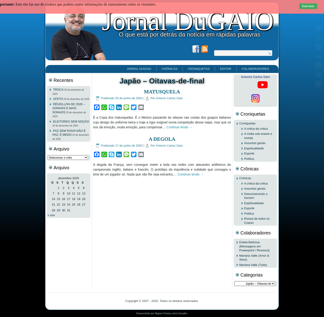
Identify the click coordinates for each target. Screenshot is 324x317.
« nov (51, 215)
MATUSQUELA (162, 92)
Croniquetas (198, 69)
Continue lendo (179, 127)
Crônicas (170, 69)
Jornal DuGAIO (188, 21)
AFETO (58, 99)
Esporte (249, 153)
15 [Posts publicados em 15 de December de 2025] (58, 199)
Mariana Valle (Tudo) (253, 265)
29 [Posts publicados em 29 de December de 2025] (58, 210)
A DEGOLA (162, 139)
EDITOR (225, 69)
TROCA (58, 89)
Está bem (308, 6)
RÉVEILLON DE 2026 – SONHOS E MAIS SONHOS (68, 108)
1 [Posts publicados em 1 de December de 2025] (58, 188)
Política (249, 158)
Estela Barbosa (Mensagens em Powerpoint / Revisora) (254, 246)
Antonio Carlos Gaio (169, 98)
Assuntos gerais (255, 143)
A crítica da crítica (256, 128)
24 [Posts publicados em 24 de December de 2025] (68, 204)
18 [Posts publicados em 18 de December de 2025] (73, 199)
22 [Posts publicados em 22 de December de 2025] (58, 204)
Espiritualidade (254, 148)
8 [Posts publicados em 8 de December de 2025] (58, 193)
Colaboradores (255, 69)
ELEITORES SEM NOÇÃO (71, 121)
